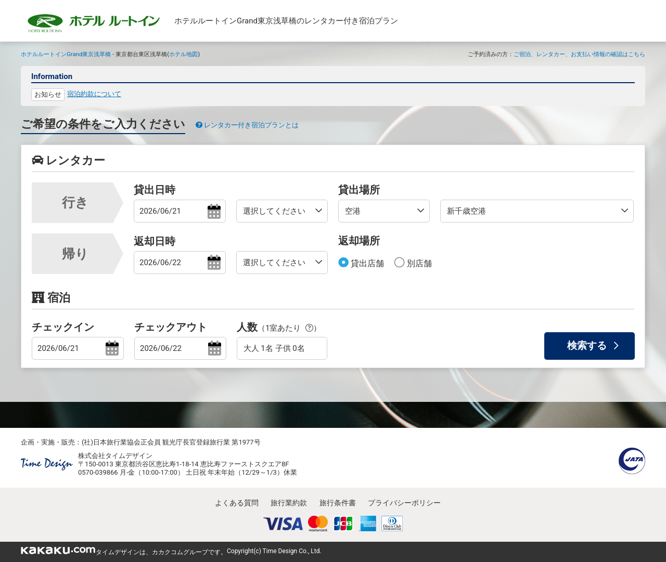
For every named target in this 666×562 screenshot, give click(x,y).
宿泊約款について (94, 94)
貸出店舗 (366, 263)
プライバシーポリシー (404, 503)
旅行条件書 (337, 503)
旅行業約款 (289, 503)
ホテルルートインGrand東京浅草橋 (66, 54)
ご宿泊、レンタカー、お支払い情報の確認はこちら (579, 54)
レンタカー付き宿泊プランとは (247, 125)
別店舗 (418, 263)
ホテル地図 (183, 54)
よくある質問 (237, 503)
